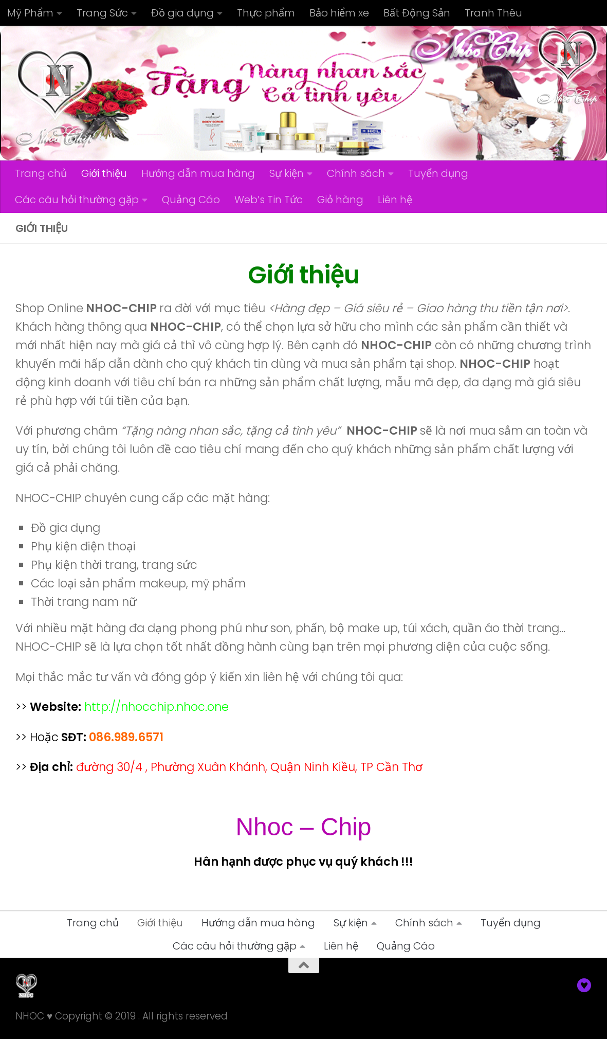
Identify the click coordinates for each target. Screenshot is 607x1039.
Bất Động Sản (416, 13)
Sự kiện (286, 173)
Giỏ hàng (340, 199)
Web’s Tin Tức (268, 199)
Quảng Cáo (191, 199)
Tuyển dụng (438, 173)
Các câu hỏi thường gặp (77, 199)
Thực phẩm (266, 13)
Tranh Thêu (493, 13)
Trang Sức (102, 13)
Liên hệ (395, 199)
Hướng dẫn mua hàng (198, 173)
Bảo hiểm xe (339, 13)
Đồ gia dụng (182, 13)
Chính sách (356, 173)
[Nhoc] (584, 985)
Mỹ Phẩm (30, 13)
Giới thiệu (104, 173)
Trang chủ (41, 173)
